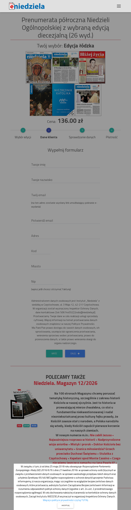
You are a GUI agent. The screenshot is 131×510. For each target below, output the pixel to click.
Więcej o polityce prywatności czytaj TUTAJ (65, 500)
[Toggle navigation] (119, 7)
